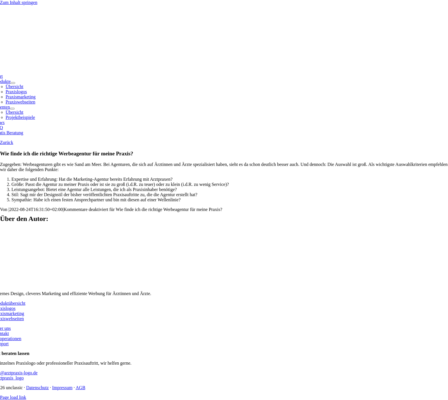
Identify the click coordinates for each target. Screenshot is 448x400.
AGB (80, 387)
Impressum (62, 387)
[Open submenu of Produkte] (13, 83)
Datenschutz (37, 387)
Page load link (13, 397)
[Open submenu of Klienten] (12, 108)
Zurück (6, 142)
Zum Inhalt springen (18, 2)
